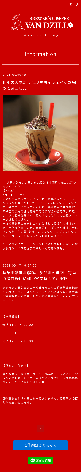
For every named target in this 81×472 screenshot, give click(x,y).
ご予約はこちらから (40, 445)
